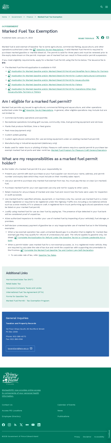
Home (4, 17)
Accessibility (99, 437)
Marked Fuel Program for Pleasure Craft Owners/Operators (78, 150)
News (60, 410)
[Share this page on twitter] (97, 38)
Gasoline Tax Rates (47, 255)
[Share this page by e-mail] (107, 38)
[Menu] (106, 6)
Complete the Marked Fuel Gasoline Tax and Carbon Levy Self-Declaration (58, 250)
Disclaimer (87, 437)
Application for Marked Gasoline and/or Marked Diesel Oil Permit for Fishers (47, 84)
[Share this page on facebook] (102, 38)
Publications (63, 416)
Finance (30, 17)
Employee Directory (11, 416)
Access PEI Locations (12, 410)
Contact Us (7, 405)
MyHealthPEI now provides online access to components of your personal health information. (21, 393)
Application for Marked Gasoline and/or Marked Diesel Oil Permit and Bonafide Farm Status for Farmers (60, 71)
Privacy (77, 437)
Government (17, 17)
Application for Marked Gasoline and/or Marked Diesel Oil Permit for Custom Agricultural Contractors (59, 76)
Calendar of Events (66, 405)
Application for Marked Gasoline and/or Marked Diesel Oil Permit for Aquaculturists (50, 80)
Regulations (50, 49)
